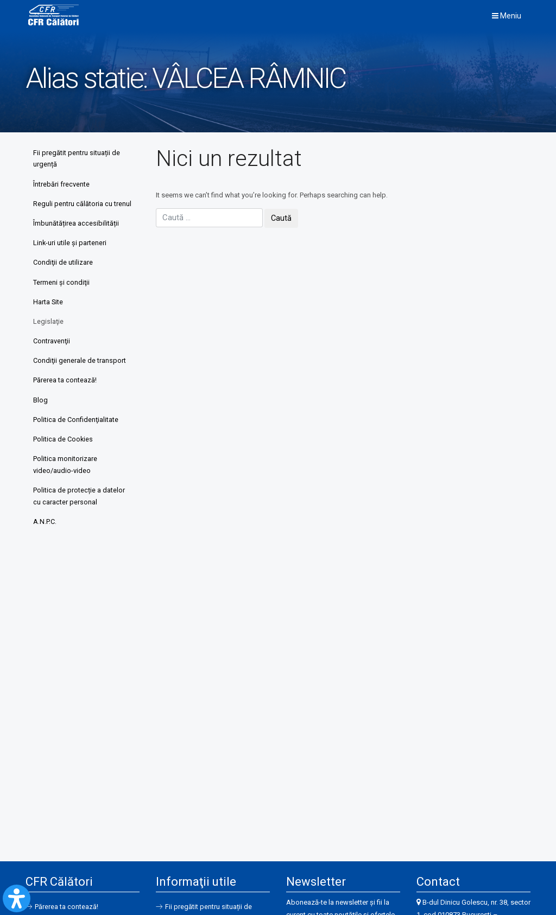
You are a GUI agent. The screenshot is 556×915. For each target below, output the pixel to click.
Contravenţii (52, 358)
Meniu (506, 15)
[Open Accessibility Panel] (16, 898)
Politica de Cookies (64, 459)
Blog (41, 419)
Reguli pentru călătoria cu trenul (73, 211)
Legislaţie (49, 338)
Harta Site (49, 318)
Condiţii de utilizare (63, 278)
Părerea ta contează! (65, 399)
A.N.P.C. (45, 544)
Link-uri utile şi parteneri (71, 257)
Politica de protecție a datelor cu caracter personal (79, 518)
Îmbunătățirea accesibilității (76, 237)
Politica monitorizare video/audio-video (66, 485)
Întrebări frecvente (62, 185)
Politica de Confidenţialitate (76, 439)
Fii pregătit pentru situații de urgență (77, 159)
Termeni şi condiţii (62, 298)
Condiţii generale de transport (80, 378)
